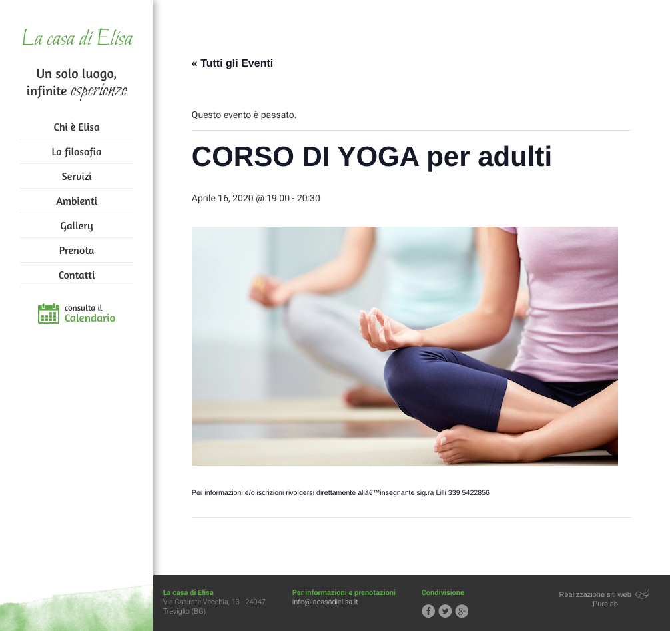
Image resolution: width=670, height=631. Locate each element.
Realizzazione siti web (595, 595)
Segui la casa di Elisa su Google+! (461, 611)
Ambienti (76, 200)
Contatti (77, 274)
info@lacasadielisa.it (325, 602)
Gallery (76, 225)
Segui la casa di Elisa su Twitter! (445, 611)
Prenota (77, 250)
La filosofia (77, 151)
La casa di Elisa (76, 40)
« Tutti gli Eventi (232, 63)
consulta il (90, 314)
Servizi (77, 176)
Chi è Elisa (77, 126)
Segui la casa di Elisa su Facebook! (428, 611)
